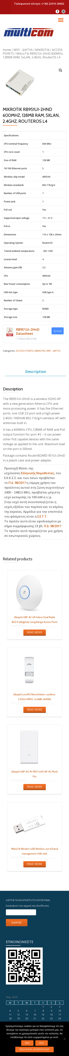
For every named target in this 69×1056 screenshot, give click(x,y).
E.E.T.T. (42, 516)
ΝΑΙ (27, 1043)
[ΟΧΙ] (64, 1039)
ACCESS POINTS (24, 350)
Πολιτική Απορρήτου (34, 1049)
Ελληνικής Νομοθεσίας (37, 473)
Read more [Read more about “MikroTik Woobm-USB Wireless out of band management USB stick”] (34, 864)
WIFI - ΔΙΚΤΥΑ (23, 50)
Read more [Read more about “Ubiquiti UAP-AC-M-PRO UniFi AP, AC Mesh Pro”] (34, 786)
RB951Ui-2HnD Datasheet (27, 331)
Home (7, 50)
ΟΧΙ (41, 1043)
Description (35, 371)
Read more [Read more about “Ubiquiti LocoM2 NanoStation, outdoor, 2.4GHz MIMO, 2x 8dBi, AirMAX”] (34, 709)
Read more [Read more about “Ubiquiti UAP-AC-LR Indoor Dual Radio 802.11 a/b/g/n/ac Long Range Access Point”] (34, 632)
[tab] (35, 371)
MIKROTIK (42, 50)
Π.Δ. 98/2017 (17, 483)
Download (58, 331)
